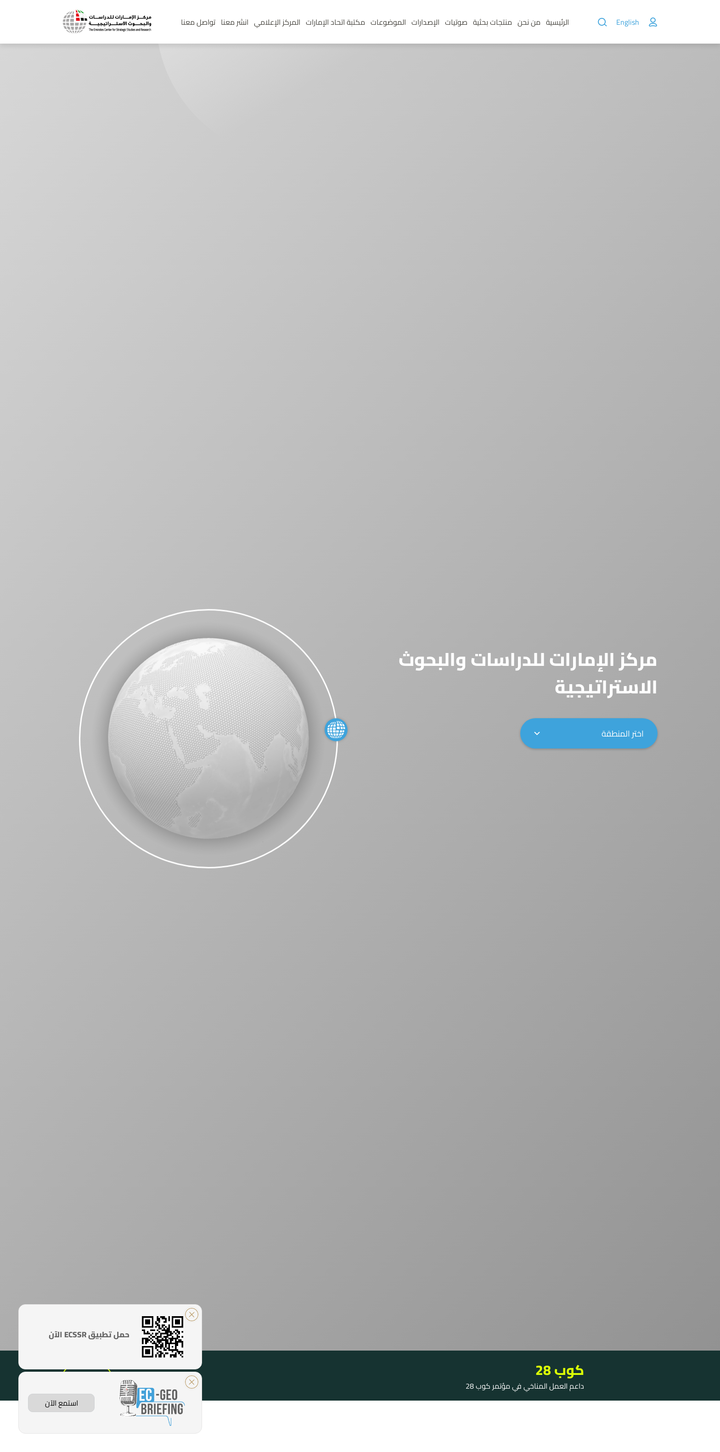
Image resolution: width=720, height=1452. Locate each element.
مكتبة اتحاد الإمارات (335, 22)
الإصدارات (425, 22)
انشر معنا (234, 22)
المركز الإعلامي (277, 22)
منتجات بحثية (492, 22)
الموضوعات (388, 22)
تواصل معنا (198, 22)
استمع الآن (61, 1403)
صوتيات (456, 22)
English (627, 22)
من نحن (529, 22)
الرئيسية (557, 22)
